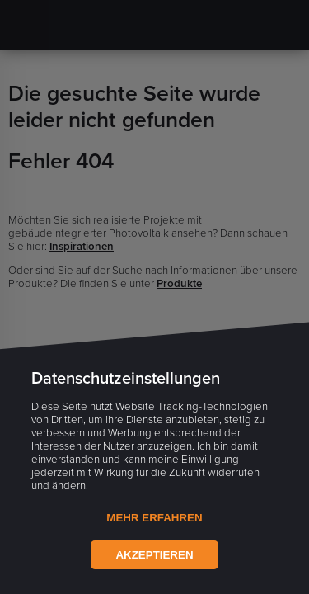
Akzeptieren (154, 555)
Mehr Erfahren (154, 518)
